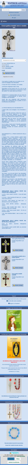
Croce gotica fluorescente (18, 238)
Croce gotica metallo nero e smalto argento (19, 257)
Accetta (10, 458)
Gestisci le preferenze (14, 462)
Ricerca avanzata (14, 12)
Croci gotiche (8, 68)
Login (14, 17)
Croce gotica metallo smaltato (17, 274)
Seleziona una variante (7, 58)
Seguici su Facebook (14, 303)
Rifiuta (18, 458)
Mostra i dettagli (17, 250)
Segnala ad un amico (8, 76)
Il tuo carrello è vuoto (14, 15)
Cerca (23, 10)
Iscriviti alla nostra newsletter (14, 301)
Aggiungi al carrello (8, 73)
